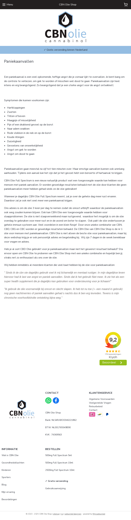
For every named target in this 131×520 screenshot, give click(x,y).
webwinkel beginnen (73, 514)
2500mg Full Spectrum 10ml (59, 470)
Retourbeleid (95, 406)
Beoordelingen (9, 499)
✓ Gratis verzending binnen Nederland (65, 50)
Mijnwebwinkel (99, 514)
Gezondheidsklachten (13, 462)
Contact (93, 410)
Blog (4, 484)
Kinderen (6, 470)
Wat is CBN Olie (10, 455)
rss (62, 514)
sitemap (56, 514)
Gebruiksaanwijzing (55, 488)
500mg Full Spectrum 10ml (59, 462)
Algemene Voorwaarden (102, 399)
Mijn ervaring (8, 492)
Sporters (6, 477)
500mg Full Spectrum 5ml (58, 455)
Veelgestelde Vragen (100, 402)
